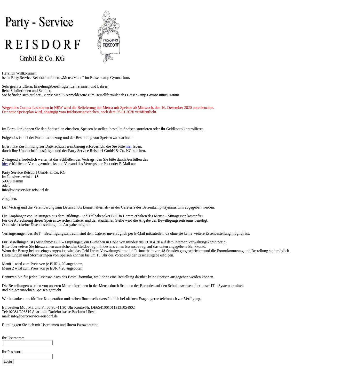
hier (129, 146)
